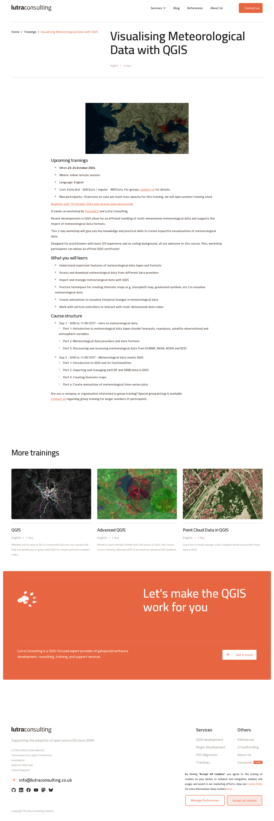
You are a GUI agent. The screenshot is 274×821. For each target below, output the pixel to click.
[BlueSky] (51, 790)
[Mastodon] (43, 790)
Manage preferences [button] (205, 800)
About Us (216, 8)
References (195, 8)
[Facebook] (28, 790)
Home (15, 31)
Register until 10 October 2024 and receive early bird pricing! (92, 204)
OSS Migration (206, 755)
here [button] (229, 788)
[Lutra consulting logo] (52, 8)
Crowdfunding (248, 747)
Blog (177, 8)
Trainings (30, 31)
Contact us (58, 399)
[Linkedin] (21, 790)
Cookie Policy (255, 783)
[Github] (13, 790)
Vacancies (244, 762)
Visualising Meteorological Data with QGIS (69, 31)
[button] (158, 8)
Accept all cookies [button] (245, 800)
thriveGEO (92, 211)
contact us (147, 189)
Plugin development (210, 747)
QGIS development (209, 739)
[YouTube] (36, 790)
